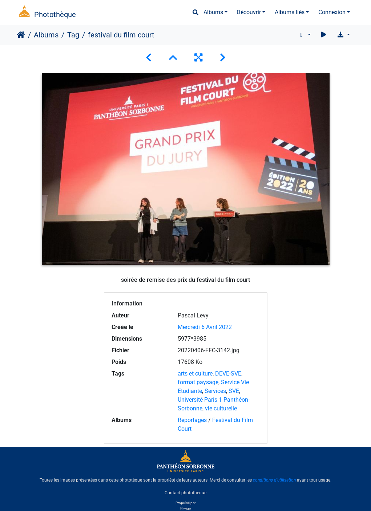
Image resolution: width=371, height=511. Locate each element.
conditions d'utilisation (274, 480)
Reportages (192, 420)
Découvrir (249, 12)
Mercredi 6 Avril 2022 (205, 327)
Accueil (21, 34)
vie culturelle (221, 408)
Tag (73, 35)
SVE (234, 391)
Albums (213, 12)
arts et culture (195, 373)
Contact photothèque (185, 492)
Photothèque (55, 14)
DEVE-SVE (228, 373)
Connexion (332, 12)
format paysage (198, 382)
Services (215, 391)
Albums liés (290, 12)
